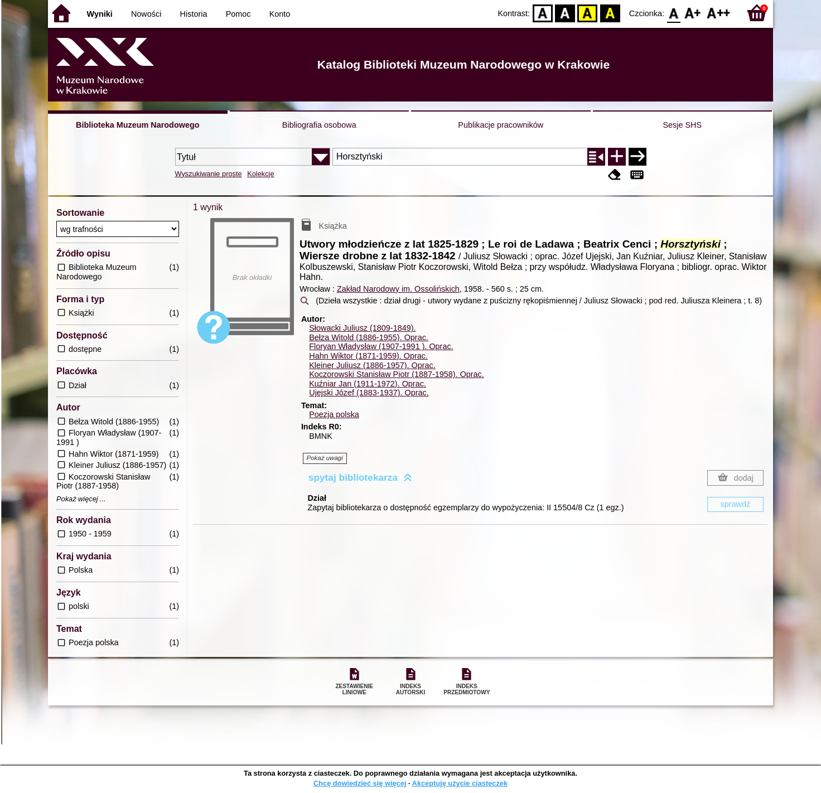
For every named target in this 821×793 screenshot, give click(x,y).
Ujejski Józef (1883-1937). (368, 392)
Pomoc (238, 13)
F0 (673, 12)
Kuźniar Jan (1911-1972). (367, 383)
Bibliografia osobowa (319, 124)
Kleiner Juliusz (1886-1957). (372, 365)
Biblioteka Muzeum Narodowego (137, 124)
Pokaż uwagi (325, 457)
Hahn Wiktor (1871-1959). (368, 355)
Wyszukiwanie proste (208, 174)
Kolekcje (260, 174)
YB (587, 12)
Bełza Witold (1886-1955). (368, 337)
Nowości (146, 13)
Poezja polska (334, 414)
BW (565, 12)
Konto (280, 13)
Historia (193, 13)
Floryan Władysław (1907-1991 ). (381, 346)
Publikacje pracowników (500, 124)
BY (610, 12)
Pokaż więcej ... (81, 499)
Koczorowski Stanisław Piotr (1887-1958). (396, 374)
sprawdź (736, 504)
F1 (693, 12)
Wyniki (100, 13)
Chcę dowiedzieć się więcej (359, 783)
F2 (718, 12)
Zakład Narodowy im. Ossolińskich (398, 288)
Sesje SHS (682, 124)
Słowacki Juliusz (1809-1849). (362, 327)
